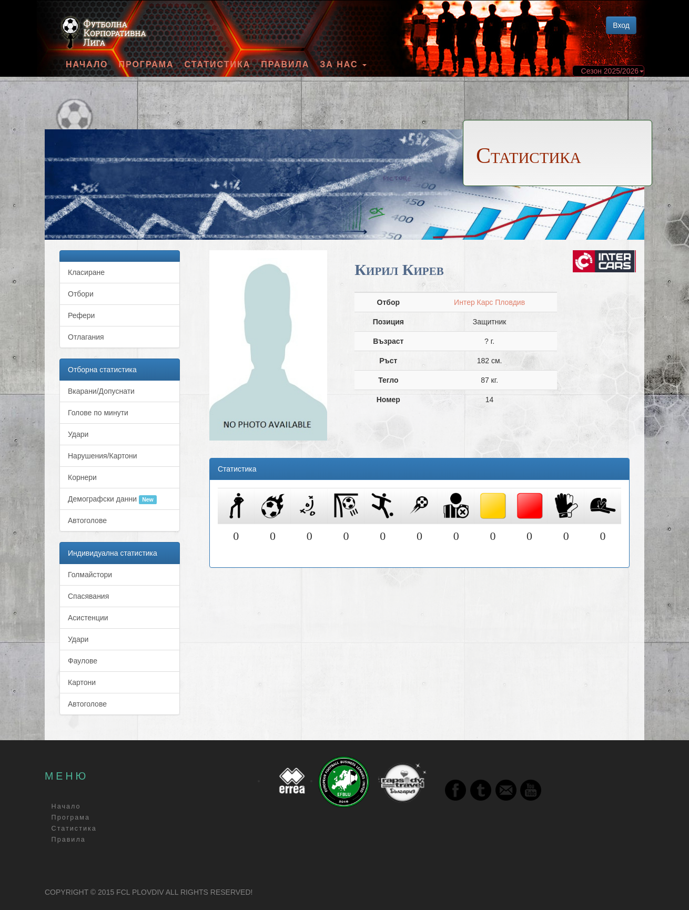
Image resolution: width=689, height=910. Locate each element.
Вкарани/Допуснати (101, 391)
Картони (82, 682)
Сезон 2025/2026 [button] (612, 71)
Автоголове (87, 520)
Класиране (86, 272)
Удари (78, 434)
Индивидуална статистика (112, 553)
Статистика (218, 64)
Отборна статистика (102, 369)
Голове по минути (98, 412)
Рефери (81, 315)
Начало (87, 64)
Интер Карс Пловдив (489, 302)
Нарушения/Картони (102, 456)
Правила (285, 64)
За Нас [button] (343, 64)
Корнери (82, 477)
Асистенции (88, 618)
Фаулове (82, 661)
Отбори (81, 294)
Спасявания (88, 596)
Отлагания (86, 337)
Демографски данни (112, 499)
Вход (621, 25)
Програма (146, 64)
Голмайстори (90, 574)
